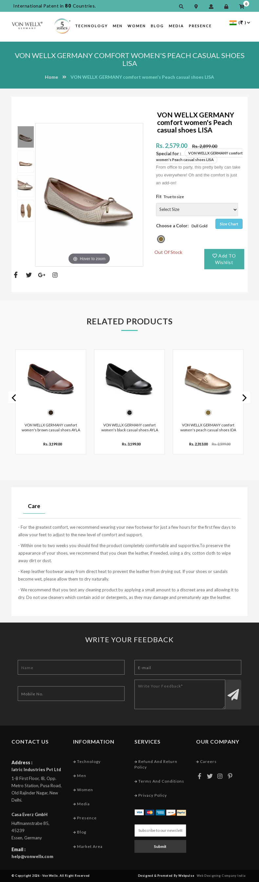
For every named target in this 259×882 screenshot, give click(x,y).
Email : (18, 849)
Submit (160, 846)
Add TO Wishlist (224, 259)
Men (118, 26)
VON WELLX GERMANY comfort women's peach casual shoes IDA (208, 427)
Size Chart (229, 223)
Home (51, 77)
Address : (21, 762)
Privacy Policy (150, 795)
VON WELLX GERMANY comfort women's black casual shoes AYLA (129, 427)
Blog (157, 26)
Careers (206, 761)
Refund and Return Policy (155, 764)
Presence (200, 26)
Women (137, 26)
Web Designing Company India (221, 875)
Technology (91, 26)
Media (176, 26)
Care (34, 506)
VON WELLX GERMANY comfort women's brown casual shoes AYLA (51, 427)
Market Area (88, 846)
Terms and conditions (159, 781)
